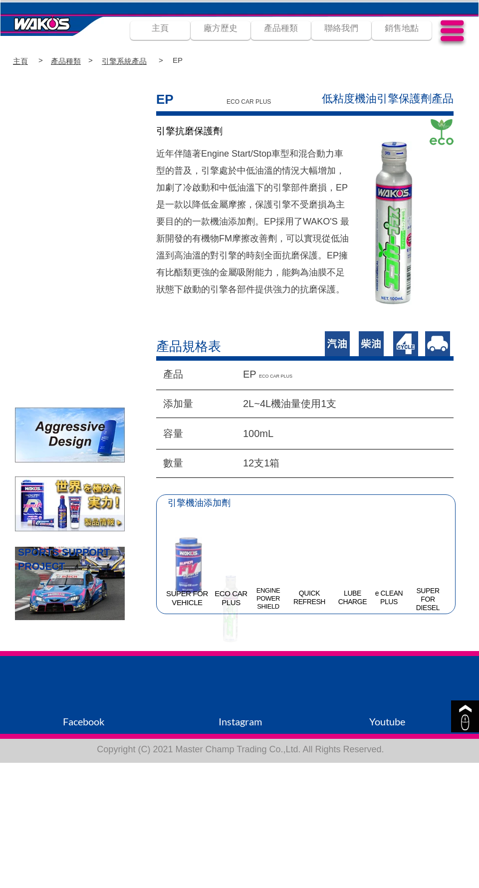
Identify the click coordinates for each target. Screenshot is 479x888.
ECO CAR (231, 593)
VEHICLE (187, 602)
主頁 (20, 61)
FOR (428, 599)
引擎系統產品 (124, 61)
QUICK (309, 593)
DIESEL (428, 608)
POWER (268, 598)
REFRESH (309, 602)
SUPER (427, 591)
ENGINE (268, 590)
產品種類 (66, 61)
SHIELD (268, 606)
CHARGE (352, 602)
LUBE (352, 593)
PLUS (231, 602)
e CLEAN (389, 593)
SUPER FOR (187, 593)
